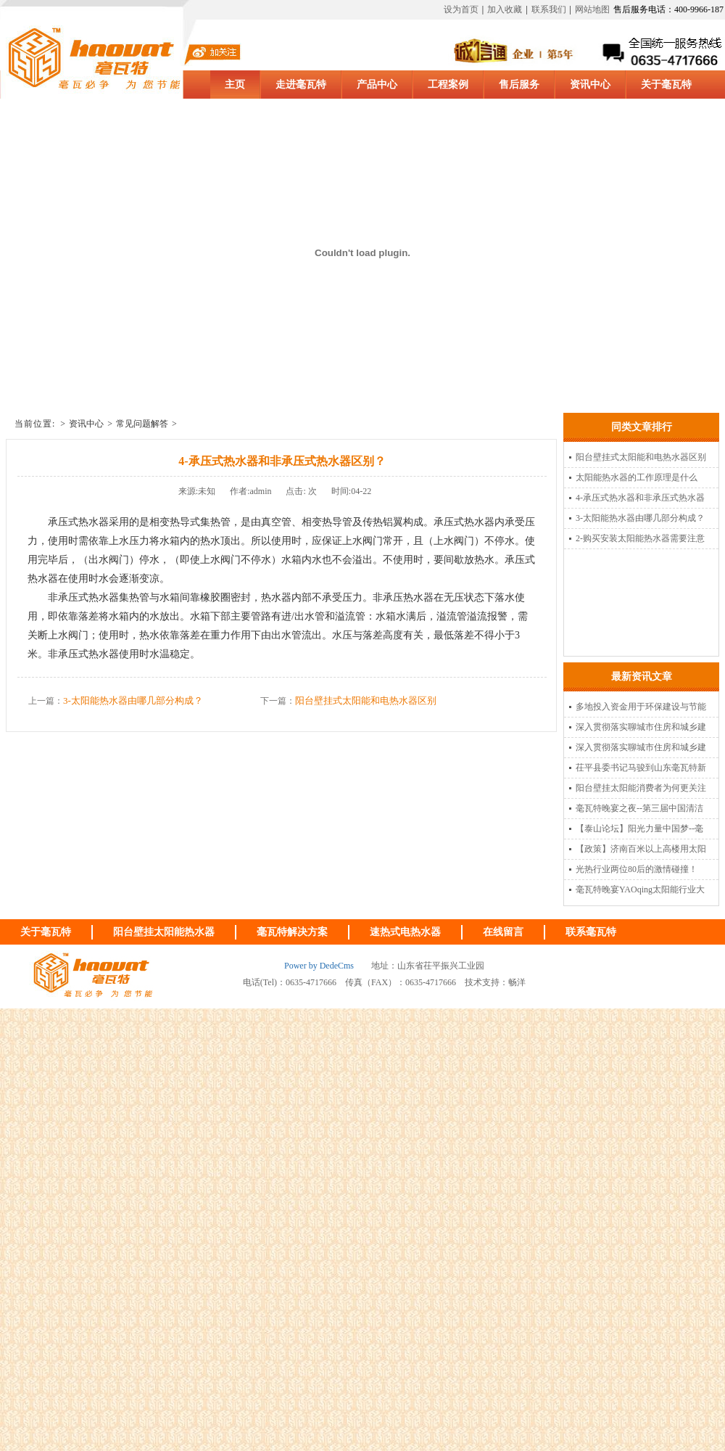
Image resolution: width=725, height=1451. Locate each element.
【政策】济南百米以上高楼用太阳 (641, 849)
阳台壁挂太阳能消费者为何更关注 (641, 788)
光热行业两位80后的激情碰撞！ (636, 869)
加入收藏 (504, 9)
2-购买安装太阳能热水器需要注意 (640, 538)
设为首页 (461, 9)
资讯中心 (86, 424)
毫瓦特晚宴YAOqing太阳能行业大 (640, 889)
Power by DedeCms (319, 966)
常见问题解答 (142, 424)
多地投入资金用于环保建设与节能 (641, 707)
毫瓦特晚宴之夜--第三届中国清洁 (639, 808)
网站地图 (592, 9)
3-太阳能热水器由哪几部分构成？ (133, 700)
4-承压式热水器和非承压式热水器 (640, 498)
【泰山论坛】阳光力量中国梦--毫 (639, 828)
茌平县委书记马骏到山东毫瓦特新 (641, 768)
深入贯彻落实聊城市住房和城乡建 (641, 727)
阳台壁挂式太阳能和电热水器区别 (365, 700)
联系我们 (548, 9)
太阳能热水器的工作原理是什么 (636, 477)
